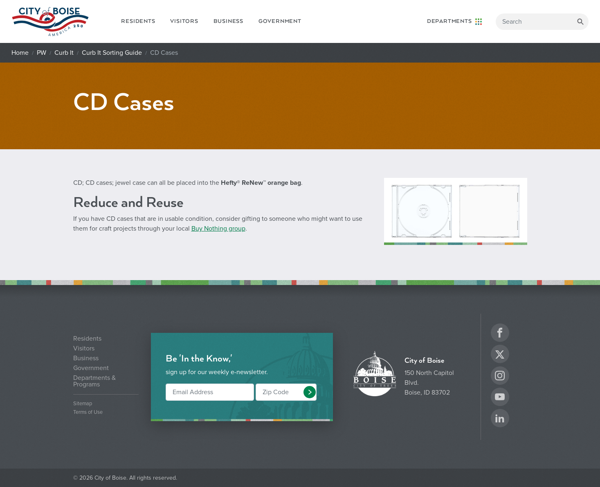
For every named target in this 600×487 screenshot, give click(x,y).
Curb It (64, 53)
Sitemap (82, 403)
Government (279, 21)
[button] (309, 392)
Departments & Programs (94, 381)
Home (20, 53)
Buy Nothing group (218, 228)
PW (41, 53)
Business (228, 21)
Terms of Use (88, 412)
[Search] (542, 21)
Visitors (184, 21)
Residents (138, 21)
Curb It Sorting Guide (112, 53)
